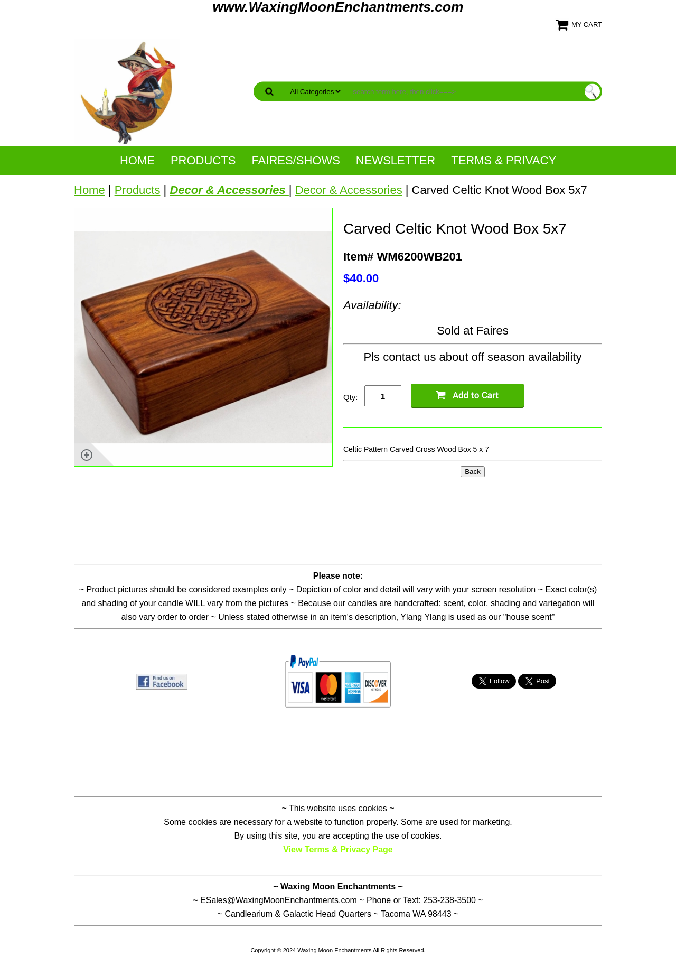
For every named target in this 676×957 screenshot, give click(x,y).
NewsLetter (395, 160)
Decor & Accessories (348, 190)
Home (137, 160)
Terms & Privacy (503, 160)
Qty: (350, 397)
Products (203, 160)
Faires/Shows (295, 160)
